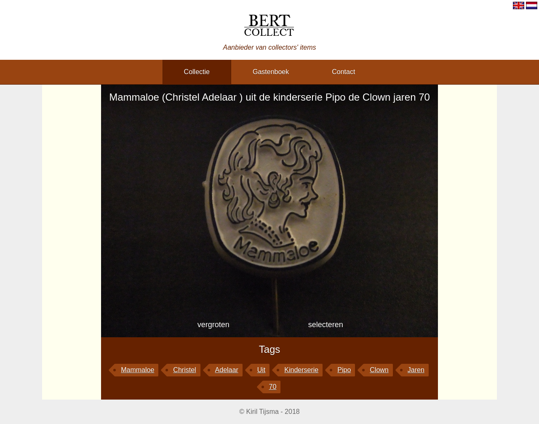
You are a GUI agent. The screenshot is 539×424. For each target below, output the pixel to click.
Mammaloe (137, 369)
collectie (197, 71)
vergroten (213, 324)
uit (261, 369)
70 (273, 386)
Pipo (344, 369)
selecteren (325, 324)
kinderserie (301, 369)
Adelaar (226, 369)
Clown (379, 369)
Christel (184, 369)
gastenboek (271, 71)
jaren (416, 369)
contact (343, 71)
